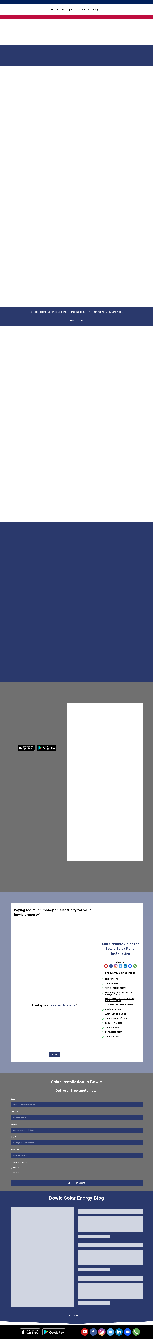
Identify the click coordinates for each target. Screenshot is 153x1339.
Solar (53, 9)
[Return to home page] (126, 9)
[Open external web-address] (26, 748)
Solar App (67, 9)
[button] (77, 320)
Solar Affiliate (82, 9)
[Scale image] (120, 923)
